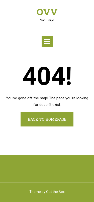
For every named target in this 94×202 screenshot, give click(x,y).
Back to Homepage (47, 119)
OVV (47, 12)
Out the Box (55, 192)
